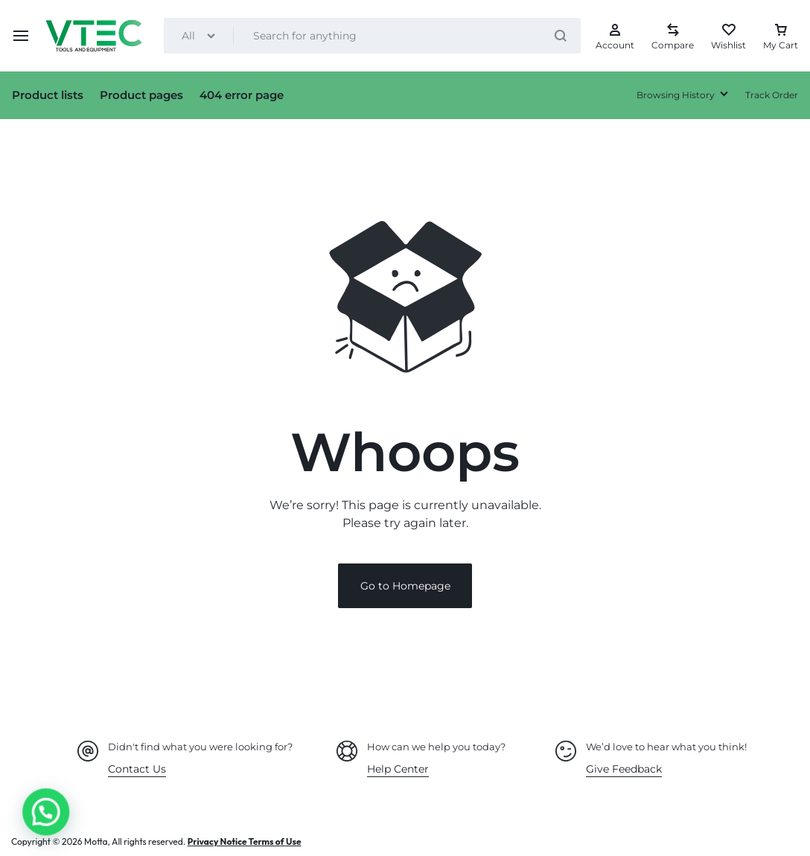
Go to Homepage (405, 586)
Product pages (141, 95)
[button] (27, 818)
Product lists (47, 95)
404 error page (242, 95)
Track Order (771, 94)
